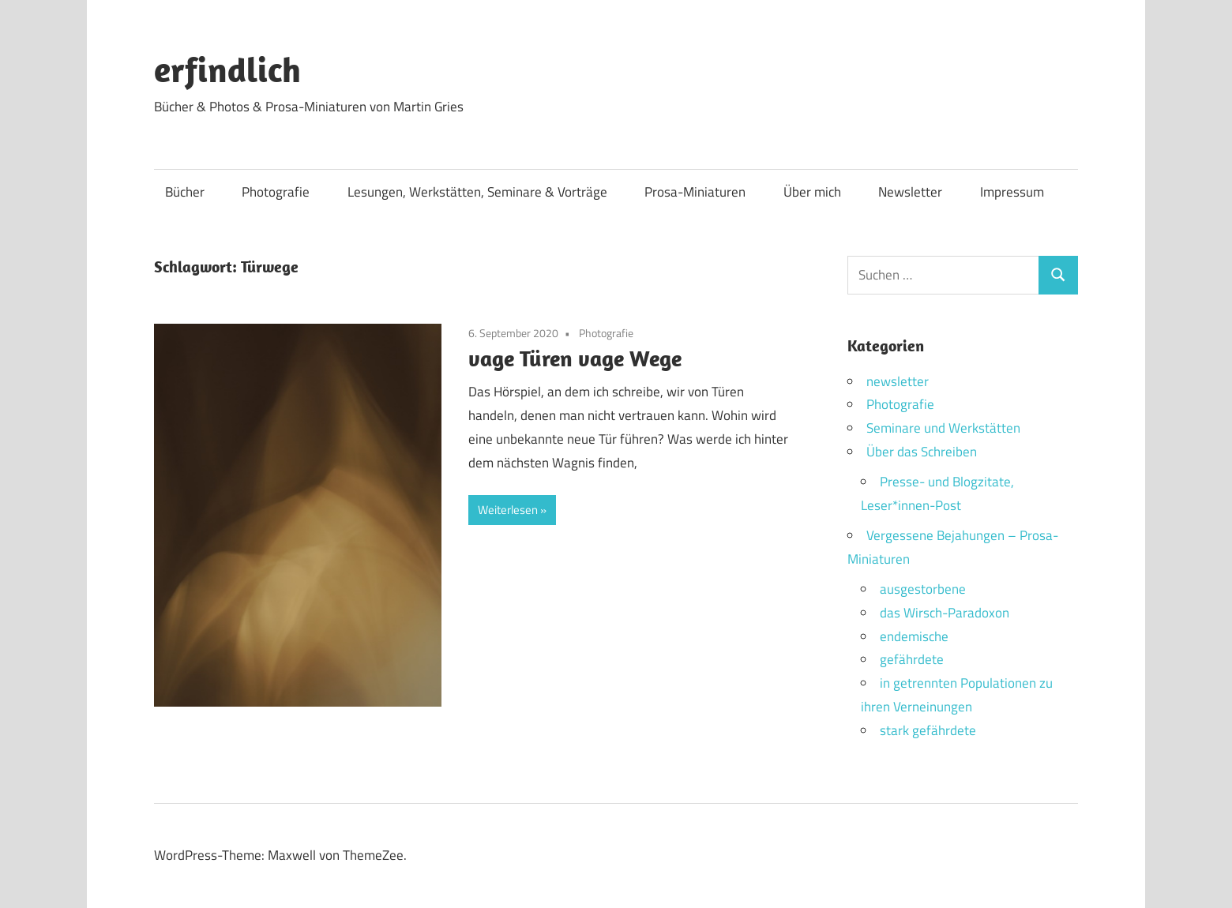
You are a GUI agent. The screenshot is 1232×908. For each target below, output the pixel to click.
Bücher (185, 192)
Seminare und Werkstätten (943, 428)
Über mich (812, 192)
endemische (914, 636)
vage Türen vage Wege (575, 358)
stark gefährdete (928, 730)
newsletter (897, 381)
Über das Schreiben (921, 451)
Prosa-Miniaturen (695, 192)
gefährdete (912, 659)
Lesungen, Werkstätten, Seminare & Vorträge (477, 192)
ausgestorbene (923, 589)
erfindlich (227, 69)
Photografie (276, 192)
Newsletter (910, 192)
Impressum (1012, 192)
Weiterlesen (508, 510)
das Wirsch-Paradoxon (944, 612)
